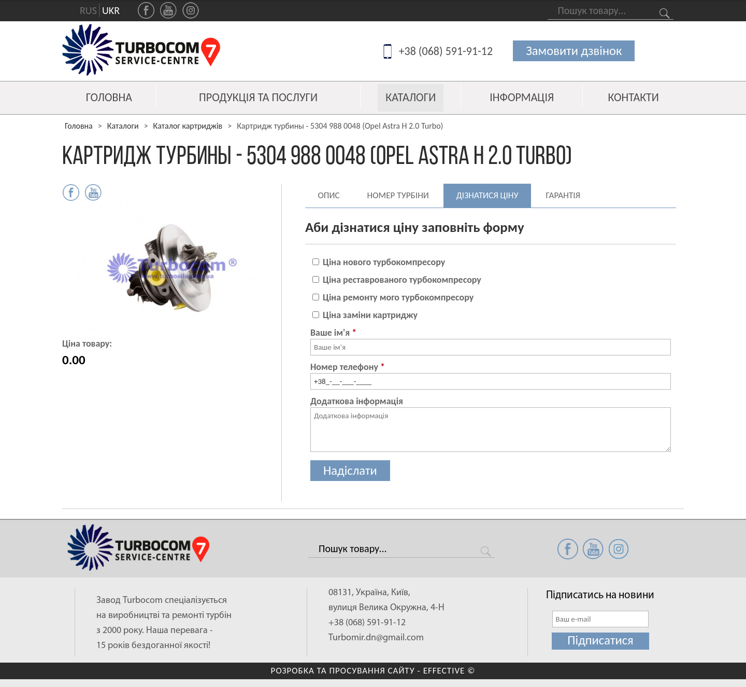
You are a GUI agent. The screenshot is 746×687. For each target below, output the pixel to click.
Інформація (522, 98)
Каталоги (410, 97)
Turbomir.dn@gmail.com (376, 637)
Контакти (633, 98)
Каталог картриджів (188, 126)
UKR (111, 11)
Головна (109, 98)
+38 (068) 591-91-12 (445, 52)
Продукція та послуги (258, 98)
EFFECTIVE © (449, 670)
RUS (88, 11)
